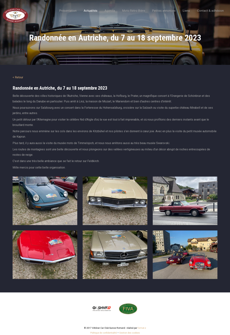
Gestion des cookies (129, 333)
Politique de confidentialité (103, 333)
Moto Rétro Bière (133, 10)
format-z (142, 328)
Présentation (68, 10)
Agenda (110, 10)
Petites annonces (164, 10)
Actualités (90, 10)
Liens (186, 10)
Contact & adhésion (210, 10)
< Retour (18, 77)
